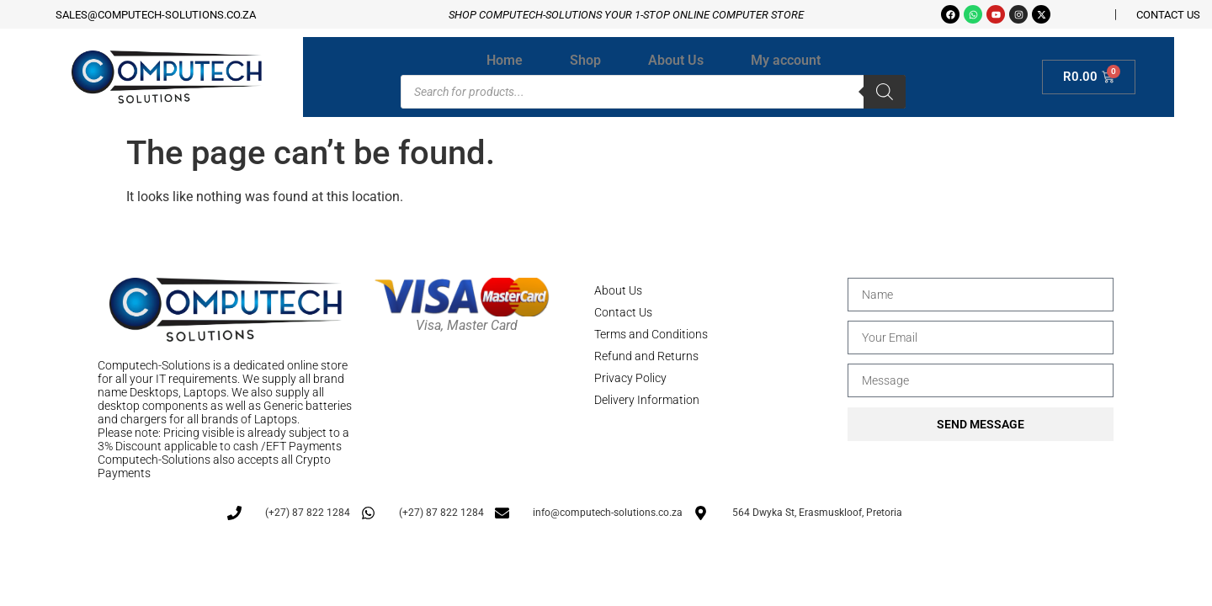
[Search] (885, 92)
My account (786, 60)
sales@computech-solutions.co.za (156, 14)
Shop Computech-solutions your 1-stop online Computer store (626, 14)
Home (504, 60)
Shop (585, 60)
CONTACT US (1168, 14)
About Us (676, 60)
